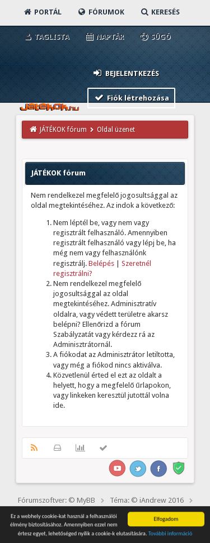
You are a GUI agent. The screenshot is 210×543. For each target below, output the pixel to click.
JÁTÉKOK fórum (63, 130)
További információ (170, 534)
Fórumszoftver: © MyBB (56, 500)
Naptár (104, 36)
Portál (42, 12)
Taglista (45, 36)
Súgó (155, 36)
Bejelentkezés (125, 73)
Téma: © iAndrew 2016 (147, 500)
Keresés (159, 12)
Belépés (101, 263)
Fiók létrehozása (131, 97)
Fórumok (100, 12)
